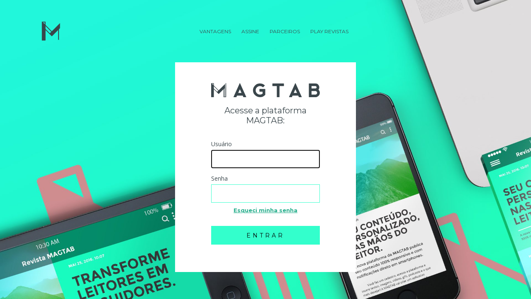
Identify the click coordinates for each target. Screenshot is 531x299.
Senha (219, 178)
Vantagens (215, 31)
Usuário (221, 144)
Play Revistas (329, 31)
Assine (250, 31)
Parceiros (285, 31)
